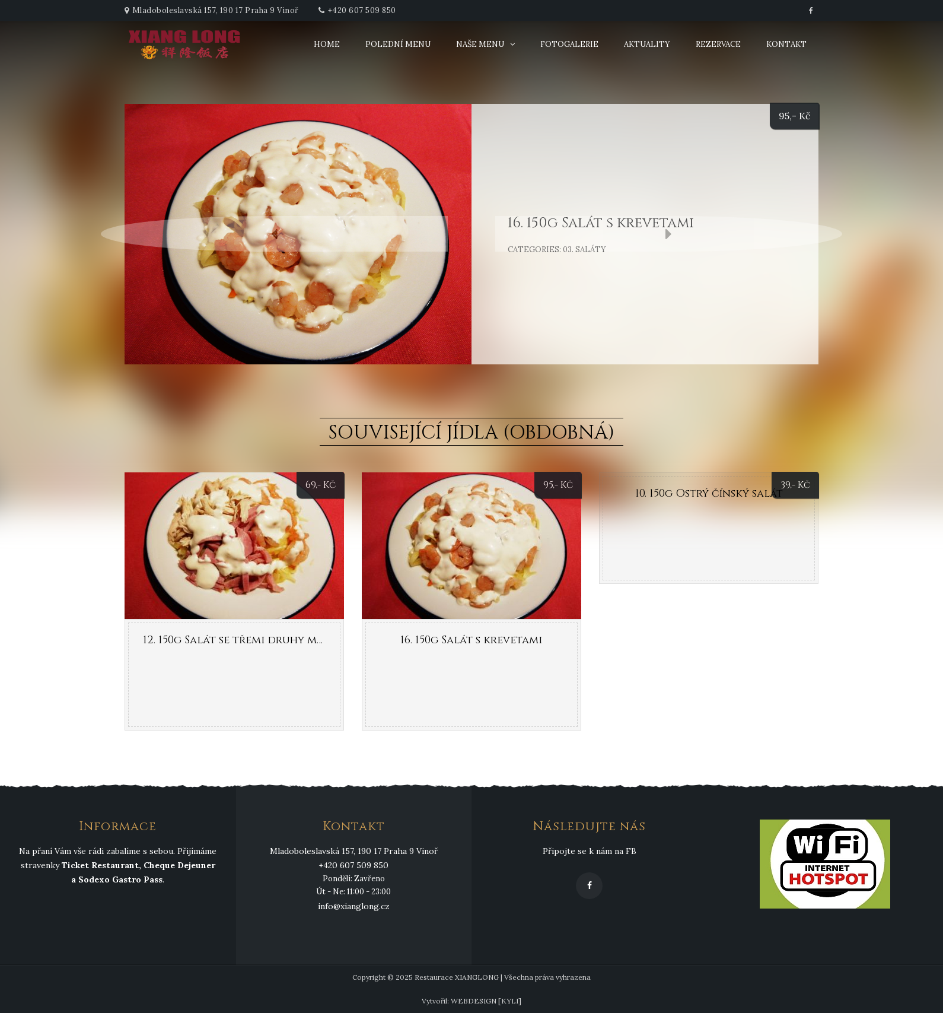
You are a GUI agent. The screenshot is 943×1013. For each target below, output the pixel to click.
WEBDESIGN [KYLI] (486, 1000)
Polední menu (398, 44)
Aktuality (647, 44)
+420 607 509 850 (362, 10)
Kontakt (786, 44)
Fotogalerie (569, 44)
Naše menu (480, 44)
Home (327, 44)
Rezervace (718, 44)
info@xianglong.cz (354, 906)
